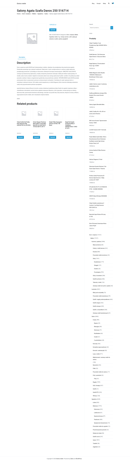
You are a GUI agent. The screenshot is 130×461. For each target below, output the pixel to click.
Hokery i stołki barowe (99, 248)
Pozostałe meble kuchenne (100, 255)
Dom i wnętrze (26, 14)
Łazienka (94, 289)
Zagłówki (95, 447)
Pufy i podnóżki (97, 375)
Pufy (95, 378)
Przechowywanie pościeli (99, 430)
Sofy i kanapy (96, 385)
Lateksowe (97, 412)
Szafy (46, 14)
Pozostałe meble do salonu (100, 372)
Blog (93, 3)
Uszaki (96, 337)
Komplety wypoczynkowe (99, 347)
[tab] (22, 57)
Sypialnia (40, 14)
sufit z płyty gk (73, 37)
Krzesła (95, 251)
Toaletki (95, 443)
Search (91, 24)
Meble (34, 14)
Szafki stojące (96, 303)
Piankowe (96, 419)
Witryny (95, 396)
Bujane (96, 323)
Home (18, 14)
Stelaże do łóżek (97, 433)
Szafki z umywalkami (98, 309)
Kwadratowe (97, 262)
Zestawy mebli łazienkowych (100, 313)
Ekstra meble (21, 3)
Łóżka (94, 402)
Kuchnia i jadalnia (96, 241)
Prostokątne (97, 272)
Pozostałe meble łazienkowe (100, 296)
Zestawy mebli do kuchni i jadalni (101, 286)
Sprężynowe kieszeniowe (100, 423)
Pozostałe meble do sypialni (100, 426)
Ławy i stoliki (96, 354)
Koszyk (99, 3)
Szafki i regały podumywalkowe (101, 299)
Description (22, 57)
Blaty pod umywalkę (98, 292)
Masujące (96, 326)
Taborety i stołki (97, 282)
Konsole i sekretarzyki (98, 350)
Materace (95, 406)
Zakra (71, 458)
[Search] (111, 27)
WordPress (79, 458)
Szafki (94, 389)
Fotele (94, 320)
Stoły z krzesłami (97, 275)
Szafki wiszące (97, 306)
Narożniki (95, 365)
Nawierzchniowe (98, 416)
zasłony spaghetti (63, 39)
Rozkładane (97, 333)
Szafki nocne (96, 436)
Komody (95, 343)
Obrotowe (96, 330)
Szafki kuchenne (97, 279)
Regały (94, 382)
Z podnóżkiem (98, 340)
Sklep (104, 3)
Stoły (94, 258)
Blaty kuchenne (97, 245)
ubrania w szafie (53, 39)
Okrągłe (96, 265)
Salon (93, 316)
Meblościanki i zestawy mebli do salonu (101, 358)
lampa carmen (65, 37)
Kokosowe (97, 409)
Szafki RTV (96, 392)
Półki (94, 368)
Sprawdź (52, 29)
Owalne (96, 268)
